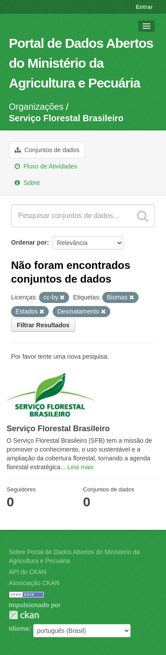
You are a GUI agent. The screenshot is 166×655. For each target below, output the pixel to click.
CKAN (24, 615)
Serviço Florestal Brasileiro (66, 118)
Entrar (144, 7)
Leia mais (80, 467)
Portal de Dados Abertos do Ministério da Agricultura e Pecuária (81, 63)
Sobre (27, 182)
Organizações (36, 106)
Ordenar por (29, 242)
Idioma (19, 628)
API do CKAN (27, 571)
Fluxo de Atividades (46, 166)
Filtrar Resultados (43, 325)
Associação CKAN (34, 582)
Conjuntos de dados (47, 149)
